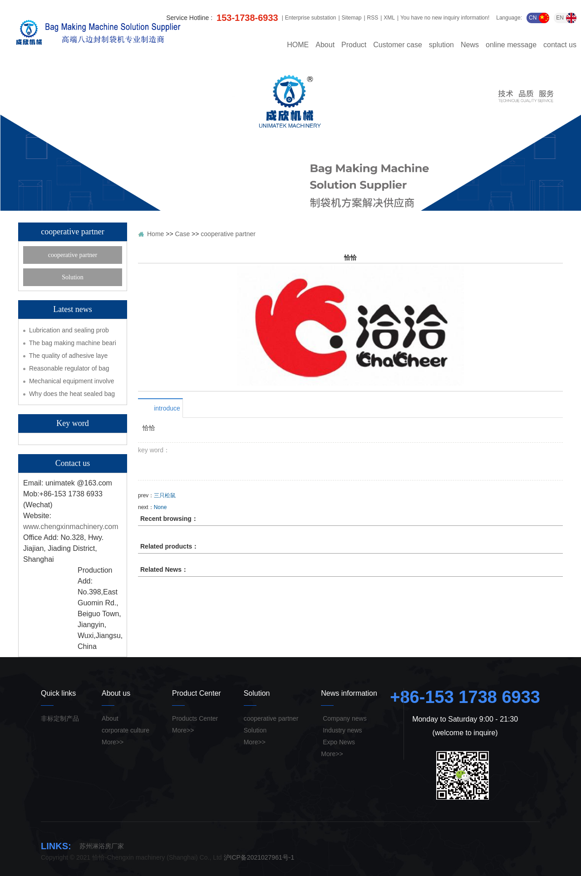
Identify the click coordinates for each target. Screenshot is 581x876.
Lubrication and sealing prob (69, 330)
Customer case (397, 45)
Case (182, 234)
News (470, 45)
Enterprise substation (310, 18)
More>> (112, 742)
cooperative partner (72, 255)
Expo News (338, 742)
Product (353, 45)
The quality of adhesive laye (68, 355)
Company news (343, 718)
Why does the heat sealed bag (72, 393)
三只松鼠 (165, 495)
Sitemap (351, 18)
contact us (559, 45)
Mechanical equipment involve (71, 381)
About (325, 45)
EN (566, 18)
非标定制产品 (60, 718)
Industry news (341, 730)
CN (539, 18)
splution (441, 45)
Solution (72, 277)
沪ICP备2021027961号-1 (259, 857)
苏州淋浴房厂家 (101, 846)
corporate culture (125, 730)
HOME (298, 45)
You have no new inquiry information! (444, 18)
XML (389, 18)
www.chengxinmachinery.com (70, 526)
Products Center (195, 718)
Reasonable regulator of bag (69, 368)
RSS (373, 18)
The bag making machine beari (72, 342)
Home (155, 234)
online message (511, 45)
